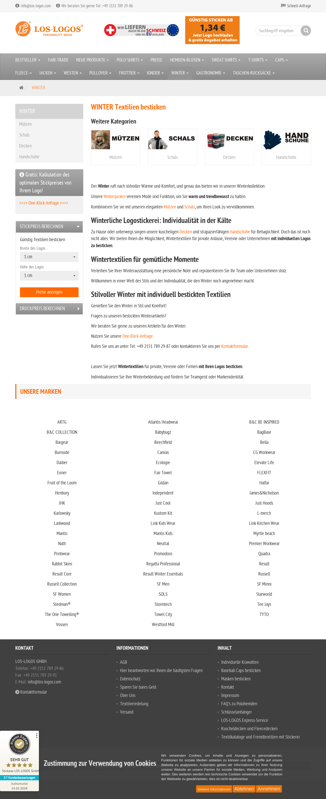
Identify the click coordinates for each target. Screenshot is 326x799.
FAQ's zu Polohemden (239, 704)
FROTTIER (129, 73)
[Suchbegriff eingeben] (281, 30)
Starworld (264, 594)
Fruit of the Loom (62, 483)
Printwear (62, 554)
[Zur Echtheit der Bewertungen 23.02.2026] (19, 785)
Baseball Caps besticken (241, 670)
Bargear (62, 442)
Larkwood (62, 523)
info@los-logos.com (44, 682)
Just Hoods (264, 503)
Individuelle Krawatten (240, 662)
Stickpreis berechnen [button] (41, 226)
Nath (62, 543)
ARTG (61, 422)
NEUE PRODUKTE (92, 60)
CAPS (281, 60)
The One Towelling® (62, 614)
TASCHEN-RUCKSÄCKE (254, 73)
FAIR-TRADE (58, 60)
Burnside (62, 452)
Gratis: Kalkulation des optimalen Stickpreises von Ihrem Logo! (45, 183)
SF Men (163, 584)
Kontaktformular (234, 346)
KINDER (155, 73)
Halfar (264, 483)
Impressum (230, 695)
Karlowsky (62, 513)
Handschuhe (286, 157)
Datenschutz (130, 679)
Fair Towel (163, 473)
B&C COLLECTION (62, 432)
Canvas (163, 452)
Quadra (264, 554)
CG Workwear (264, 452)
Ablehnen (244, 788)
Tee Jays (264, 604)
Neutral (163, 543)
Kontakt (227, 687)
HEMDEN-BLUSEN (187, 60)
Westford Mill (163, 624)
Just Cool (163, 503)
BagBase (264, 432)
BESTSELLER (27, 60)
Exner (62, 473)
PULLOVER (100, 73)
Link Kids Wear (163, 523)
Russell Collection (62, 584)
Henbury (62, 493)
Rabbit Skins (62, 564)
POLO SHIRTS (130, 60)
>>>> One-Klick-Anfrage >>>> (43, 203)
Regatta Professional (163, 564)
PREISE (156, 60)
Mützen (115, 157)
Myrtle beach (264, 533)
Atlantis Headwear (163, 422)
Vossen (62, 624)
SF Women (62, 594)
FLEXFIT (264, 473)
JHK (62, 503)
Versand (126, 712)
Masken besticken (236, 679)
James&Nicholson (264, 493)
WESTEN (73, 73)
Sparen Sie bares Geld (138, 687)
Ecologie (163, 462)
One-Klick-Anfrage (137, 336)
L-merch (264, 513)
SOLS (163, 594)
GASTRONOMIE (210, 73)
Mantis (62, 533)
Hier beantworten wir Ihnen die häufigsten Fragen (161, 670)
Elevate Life (264, 462)
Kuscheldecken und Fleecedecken (249, 729)
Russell (264, 574)
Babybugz (163, 432)
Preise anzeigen (49, 292)
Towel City (163, 614)
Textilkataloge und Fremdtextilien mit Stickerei (260, 737)
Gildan (163, 483)
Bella (264, 442)
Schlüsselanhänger (236, 712)
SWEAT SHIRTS (226, 60)
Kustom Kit (163, 513)
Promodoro (163, 554)
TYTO (264, 614)
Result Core (62, 574)
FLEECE (23, 73)
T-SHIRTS (257, 60)
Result (264, 564)
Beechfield (163, 442)
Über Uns (127, 695)
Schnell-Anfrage (299, 6)
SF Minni (264, 584)
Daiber (62, 462)
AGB (123, 662)
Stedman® (62, 604)
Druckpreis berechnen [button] (42, 309)
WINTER (180, 73)
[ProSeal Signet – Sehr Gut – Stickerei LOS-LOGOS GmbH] (19, 754)
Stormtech (163, 604)
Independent (163, 493)
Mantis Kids (163, 533)
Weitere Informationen (214, 789)
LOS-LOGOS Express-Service (244, 720)
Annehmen (269, 788)
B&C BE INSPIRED (264, 422)
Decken (229, 157)
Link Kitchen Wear (264, 523)
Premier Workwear (264, 543)
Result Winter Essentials (163, 574)
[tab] (49, 226)
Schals (172, 157)
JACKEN (47, 73)
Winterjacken (115, 196)
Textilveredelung (134, 704)
